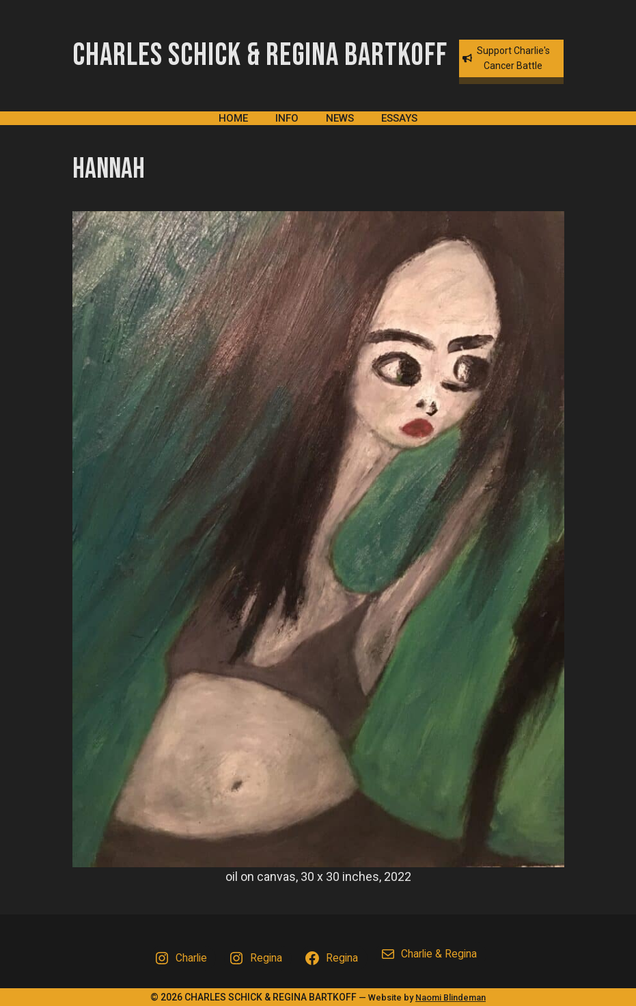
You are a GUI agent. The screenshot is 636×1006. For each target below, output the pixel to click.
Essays (399, 118)
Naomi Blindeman (450, 997)
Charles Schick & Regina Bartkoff (259, 55)
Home (233, 118)
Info (287, 118)
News (340, 118)
